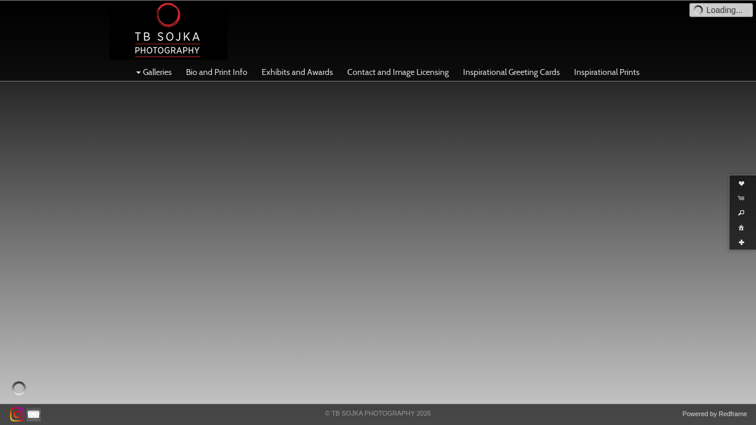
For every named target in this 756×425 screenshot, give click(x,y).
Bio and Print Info (216, 72)
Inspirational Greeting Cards (511, 72)
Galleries (152, 72)
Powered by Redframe (715, 413)
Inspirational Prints (607, 72)
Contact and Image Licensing (398, 72)
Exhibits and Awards (297, 72)
